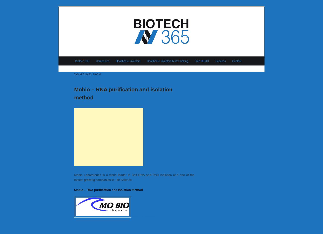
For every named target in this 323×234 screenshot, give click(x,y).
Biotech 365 (82, 61)
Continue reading (145, 216)
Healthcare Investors (128, 61)
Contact (236, 61)
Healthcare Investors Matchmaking (167, 61)
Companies (102, 61)
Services (220, 61)
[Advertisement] (108, 137)
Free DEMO (202, 61)
